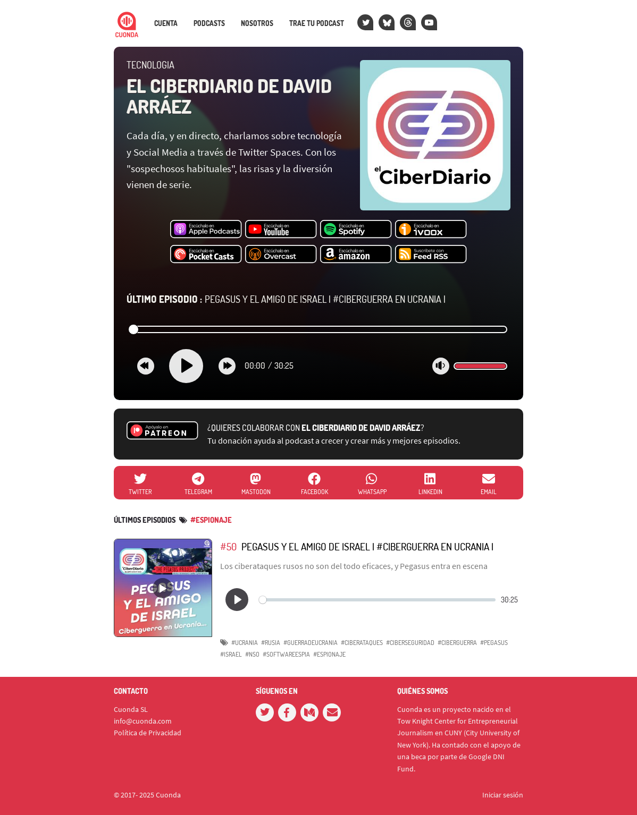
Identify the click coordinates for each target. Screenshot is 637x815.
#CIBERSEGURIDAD (410, 643)
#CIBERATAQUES (362, 643)
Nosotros (257, 23)
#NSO (252, 654)
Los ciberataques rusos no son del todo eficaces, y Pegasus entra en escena (354, 566)
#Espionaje (211, 519)
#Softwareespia (286, 654)
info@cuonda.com (143, 721)
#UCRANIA (244, 643)
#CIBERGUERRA (457, 643)
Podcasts (209, 23)
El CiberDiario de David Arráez (229, 96)
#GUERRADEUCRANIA (310, 643)
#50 (228, 546)
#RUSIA (270, 643)
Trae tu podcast (316, 23)
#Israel (231, 654)
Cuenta (166, 23)
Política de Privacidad (147, 732)
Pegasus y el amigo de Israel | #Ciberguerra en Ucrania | (286, 299)
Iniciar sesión (502, 795)
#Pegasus (494, 643)
